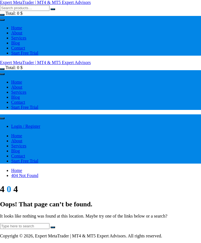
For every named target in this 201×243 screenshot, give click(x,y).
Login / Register (25, 126)
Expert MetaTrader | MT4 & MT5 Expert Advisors (45, 2)
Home (16, 27)
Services (18, 38)
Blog (15, 43)
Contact (18, 48)
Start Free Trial (24, 53)
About (16, 32)
